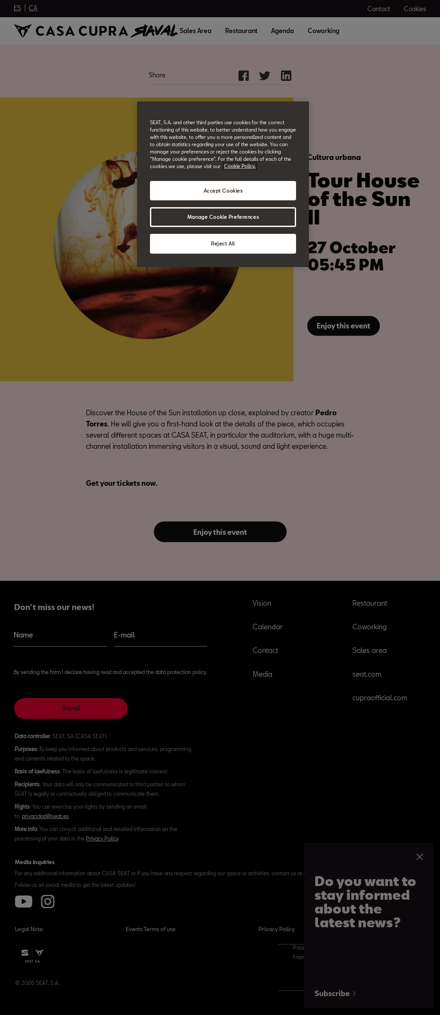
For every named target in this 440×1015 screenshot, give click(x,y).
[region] (223, 184)
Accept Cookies (223, 190)
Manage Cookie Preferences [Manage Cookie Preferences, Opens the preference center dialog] (223, 217)
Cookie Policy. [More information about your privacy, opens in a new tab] (240, 166)
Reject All (223, 243)
